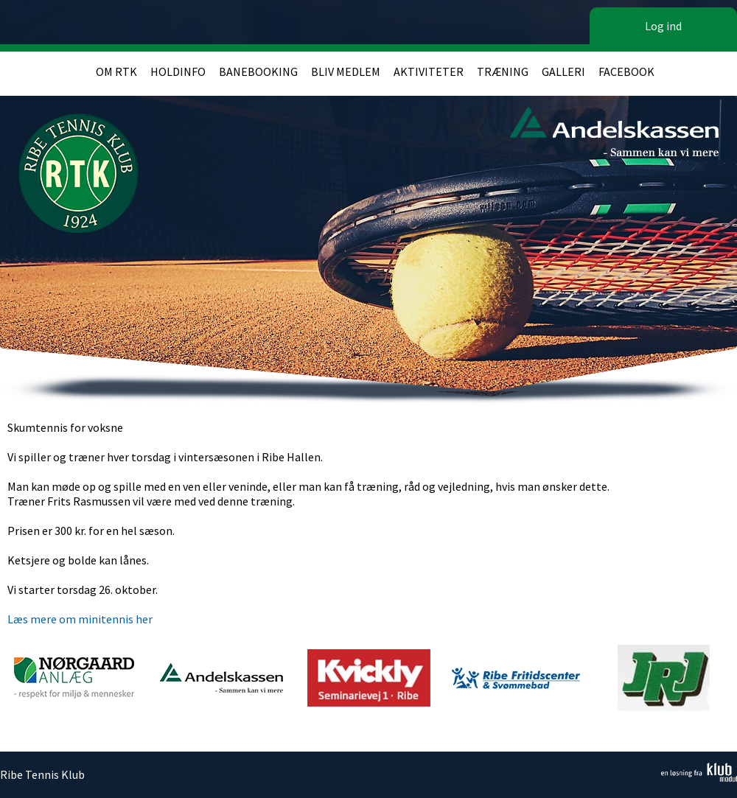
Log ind (663, 25)
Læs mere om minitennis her (80, 619)
